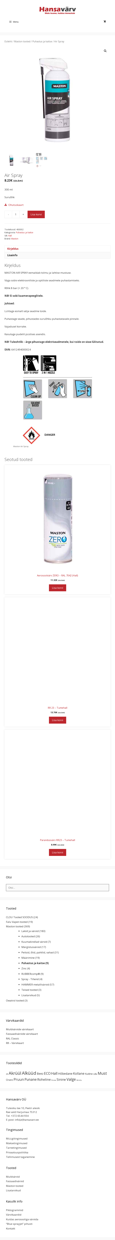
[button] (105, 51)
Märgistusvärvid (31, 947)
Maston (14, 238)
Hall (10, 235)
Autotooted (28, 936)
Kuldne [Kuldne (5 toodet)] (89, 1073)
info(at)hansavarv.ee (27, 1119)
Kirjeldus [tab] (12, 248)
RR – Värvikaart (15, 1043)
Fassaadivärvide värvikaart (22, 1034)
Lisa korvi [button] (57, 587)
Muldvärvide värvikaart (20, 1029)
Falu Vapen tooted (17, 922)
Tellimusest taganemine (20, 1157)
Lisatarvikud (28, 995)
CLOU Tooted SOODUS (19, 917)
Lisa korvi (36, 214)
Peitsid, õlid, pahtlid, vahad (37, 952)
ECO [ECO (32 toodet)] (47, 1073)
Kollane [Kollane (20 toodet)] (78, 1073)
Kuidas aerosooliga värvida (22, 1219)
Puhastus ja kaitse (42, 41)
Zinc (23, 968)
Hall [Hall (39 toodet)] (54, 1073)
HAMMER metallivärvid (35, 984)
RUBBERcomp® (30, 974)
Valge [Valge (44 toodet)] (71, 1079)
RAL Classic (12, 1038)
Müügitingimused (17, 1138)
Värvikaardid (13, 1214)
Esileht (8, 41)
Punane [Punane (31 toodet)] (31, 1079)
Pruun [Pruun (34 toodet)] (19, 1079)
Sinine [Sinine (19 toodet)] (61, 1079)
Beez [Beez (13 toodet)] (40, 1074)
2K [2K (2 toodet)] (7, 1074)
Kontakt (10, 1228)
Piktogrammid (14, 1210)
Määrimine (28, 957)
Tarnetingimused (16, 1147)
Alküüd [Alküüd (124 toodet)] (29, 1073)
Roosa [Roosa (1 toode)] (53, 1080)
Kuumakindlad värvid (34, 941)
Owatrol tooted (15, 1000)
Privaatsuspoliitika (17, 1152)
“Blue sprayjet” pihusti (19, 1224)
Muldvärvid (13, 1176)
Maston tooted (22, 41)
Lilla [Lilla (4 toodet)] (95, 1073)
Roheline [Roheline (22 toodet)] (44, 1079)
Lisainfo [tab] (12, 255)
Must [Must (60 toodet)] (102, 1073)
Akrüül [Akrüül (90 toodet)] (15, 1073)
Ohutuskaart (16, 205)
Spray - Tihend (30, 979)
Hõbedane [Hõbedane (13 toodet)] (65, 1074)
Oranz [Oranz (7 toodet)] (9, 1079)
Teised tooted (29, 990)
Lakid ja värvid (30, 931)
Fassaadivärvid (15, 1181)
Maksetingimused (16, 1143)
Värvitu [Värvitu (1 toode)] (79, 1080)
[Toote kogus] (15, 214)
